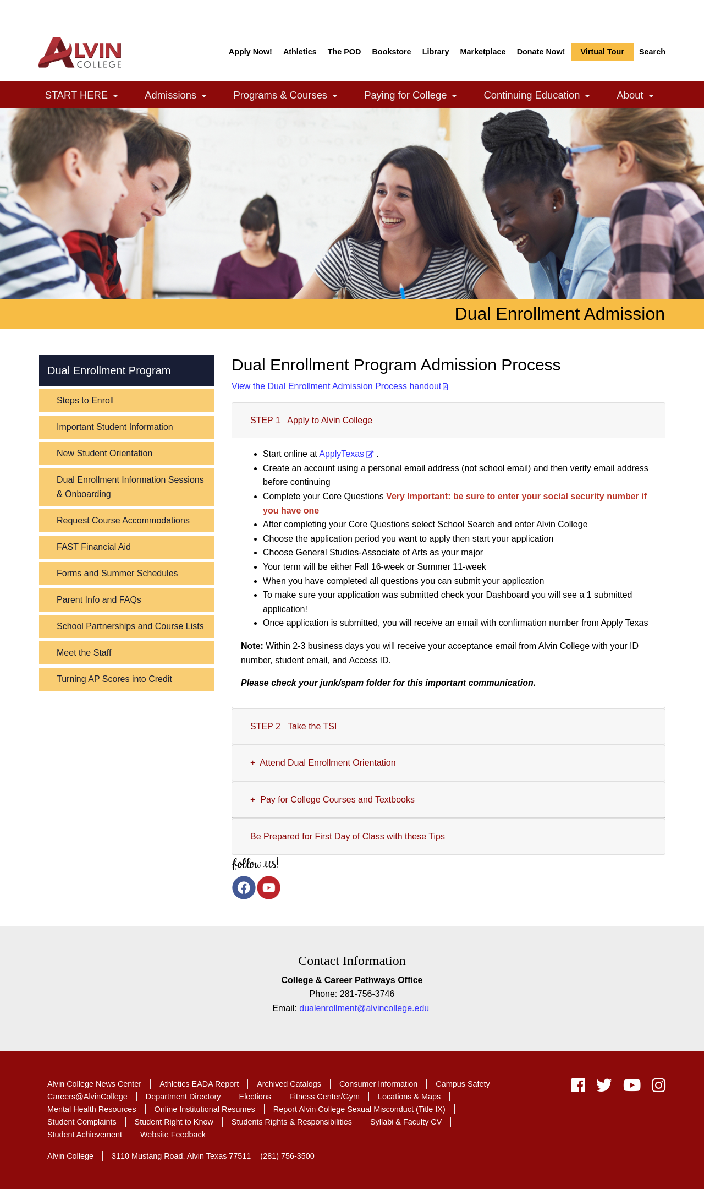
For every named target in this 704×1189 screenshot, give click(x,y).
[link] (115, 96)
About (641, 96)
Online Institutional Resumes (205, 1109)
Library (435, 51)
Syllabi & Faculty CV (406, 1121)
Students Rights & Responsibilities (292, 1121)
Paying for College (416, 96)
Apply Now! (250, 51)
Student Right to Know (174, 1121)
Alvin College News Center (94, 1083)
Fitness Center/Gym (324, 1096)
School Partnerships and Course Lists (130, 626)
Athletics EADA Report (199, 1083)
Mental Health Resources (91, 1109)
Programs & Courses (291, 96)
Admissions (181, 96)
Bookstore (391, 51)
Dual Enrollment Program (109, 370)
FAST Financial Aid (94, 547)
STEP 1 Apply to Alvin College (311, 420)
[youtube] (632, 1088)
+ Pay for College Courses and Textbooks (332, 799)
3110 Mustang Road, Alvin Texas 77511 (181, 1156)
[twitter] (604, 1088)
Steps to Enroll (85, 400)
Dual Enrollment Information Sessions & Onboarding (130, 487)
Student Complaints (82, 1121)
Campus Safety (463, 1083)
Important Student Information (115, 427)
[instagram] (656, 1088)
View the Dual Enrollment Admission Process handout (336, 386)
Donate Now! (541, 51)
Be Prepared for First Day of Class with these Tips (350, 836)
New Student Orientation (104, 453)
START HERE (87, 96)
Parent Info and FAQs (99, 599)
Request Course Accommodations (123, 520)
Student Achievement (84, 1134)
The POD (344, 51)
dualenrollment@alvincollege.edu (364, 1008)
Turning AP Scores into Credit (114, 679)
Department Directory (183, 1096)
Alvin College (70, 1156)
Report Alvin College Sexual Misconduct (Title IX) (359, 1109)
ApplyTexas (341, 454)
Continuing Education (543, 96)
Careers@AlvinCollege (87, 1096)
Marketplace (482, 51)
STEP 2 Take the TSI (293, 726)
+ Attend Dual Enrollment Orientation (323, 762)
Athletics (300, 51)
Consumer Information (378, 1083)
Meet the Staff (84, 652)
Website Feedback (173, 1134)
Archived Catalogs (289, 1083)
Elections (255, 1096)
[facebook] (578, 1088)
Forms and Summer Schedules (117, 573)
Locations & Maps (409, 1096)
